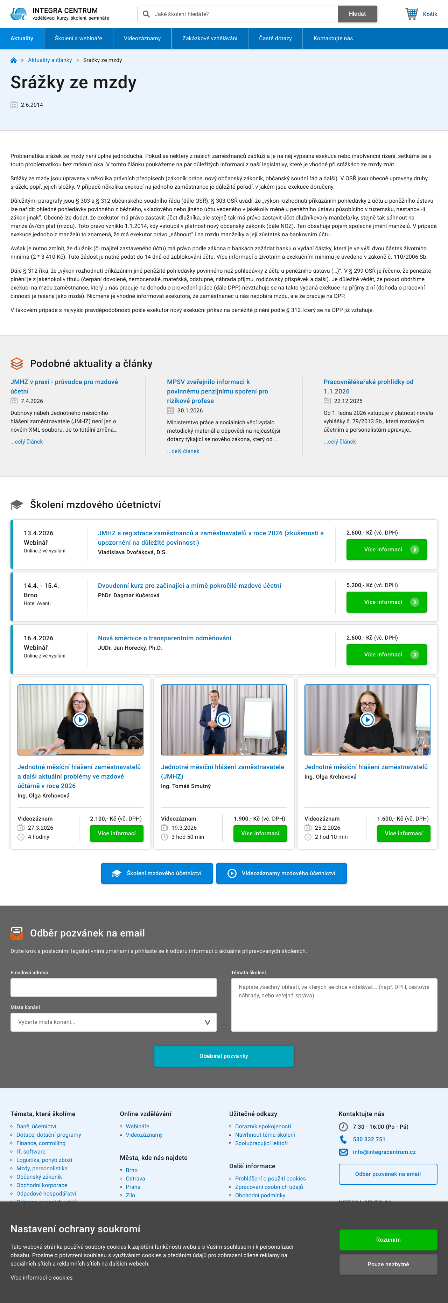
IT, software (31, 1151)
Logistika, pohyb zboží (44, 1160)
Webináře (137, 1126)
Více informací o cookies (41, 1277)
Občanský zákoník (39, 1176)
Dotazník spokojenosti (263, 1126)
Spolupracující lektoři (261, 1143)
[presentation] (237, 14)
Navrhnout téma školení (265, 1134)
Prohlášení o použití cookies (270, 1178)
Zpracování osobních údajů (269, 1187)
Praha (133, 1187)
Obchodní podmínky (260, 1195)
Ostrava (135, 1178)
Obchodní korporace (41, 1185)
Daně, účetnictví (36, 1126)
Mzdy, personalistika (42, 1168)
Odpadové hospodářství (46, 1193)
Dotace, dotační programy (48, 1134)
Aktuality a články (50, 60)
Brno (132, 1170)
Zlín (130, 1195)
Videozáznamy (144, 1134)
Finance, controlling (40, 1143)
